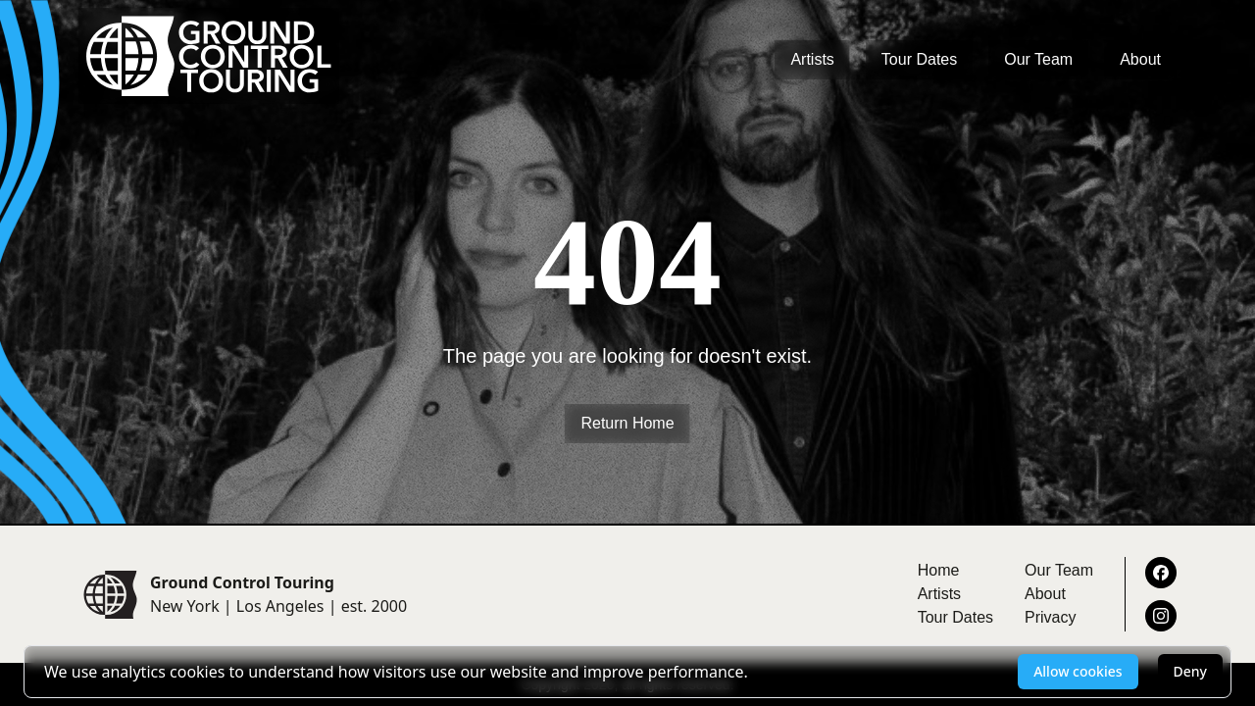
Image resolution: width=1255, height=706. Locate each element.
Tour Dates (919, 59)
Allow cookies (1077, 671)
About (1140, 59)
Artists (811, 59)
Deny (1190, 671)
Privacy (1050, 617)
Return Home (627, 423)
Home (939, 570)
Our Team (1038, 59)
